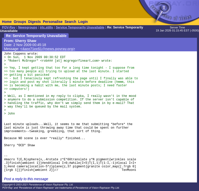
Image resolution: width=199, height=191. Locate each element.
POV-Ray (8, 27)
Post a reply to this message (26, 179)
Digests (34, 22)
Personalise (53, 22)
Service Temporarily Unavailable (80, 27)
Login (83, 22)
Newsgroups (27, 27)
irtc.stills (46, 27)
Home (7, 22)
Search (70, 22)
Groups (20, 22)
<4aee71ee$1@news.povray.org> (47, 49)
